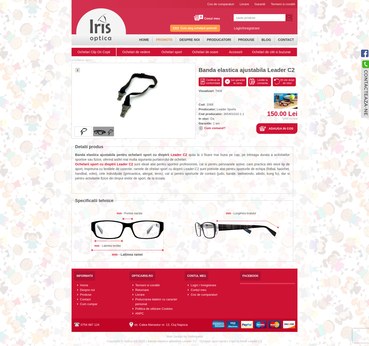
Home (144, 40)
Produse (246, 40)
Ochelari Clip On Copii (93, 52)
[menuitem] (144, 39)
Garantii (260, 4)
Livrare (244, 4)
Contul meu (198, 290)
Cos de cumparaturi (220, 4)
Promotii (164, 40)
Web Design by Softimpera (184, 336)
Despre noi (190, 40)
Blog (266, 40)
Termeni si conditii (283, 4)
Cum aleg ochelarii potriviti (198, 28)
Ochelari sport (171, 52)
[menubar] (216, 39)
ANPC (139, 313)
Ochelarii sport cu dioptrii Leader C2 (104, 164)
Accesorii (235, 52)
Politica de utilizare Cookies (154, 308)
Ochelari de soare (205, 52)
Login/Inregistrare (247, 28)
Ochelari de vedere (136, 52)
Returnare (142, 290)
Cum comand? (214, 128)
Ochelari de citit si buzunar (271, 52)
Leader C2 (179, 155)
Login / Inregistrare (203, 285)
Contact (286, 40)
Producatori (219, 40)
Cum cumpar (88, 304)
